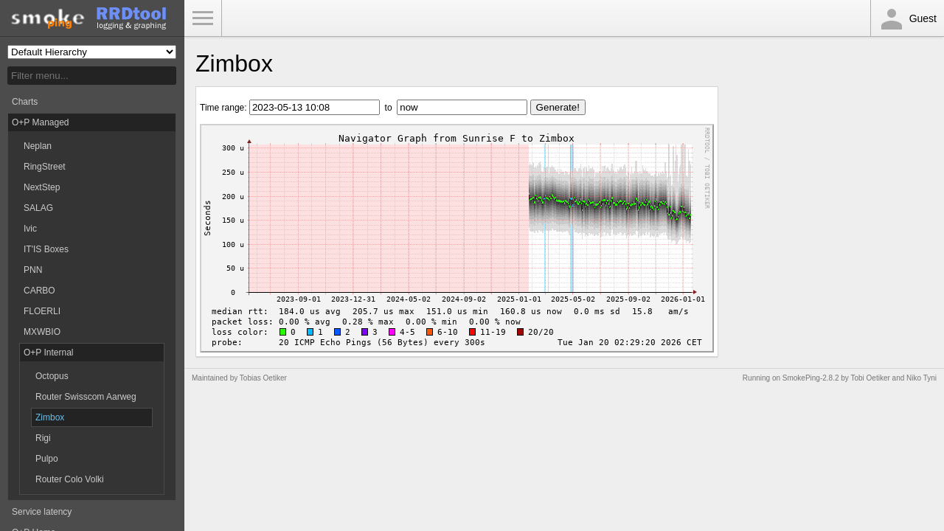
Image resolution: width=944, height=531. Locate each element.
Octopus (52, 376)
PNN (33, 270)
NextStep (42, 187)
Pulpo (46, 459)
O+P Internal (49, 352)
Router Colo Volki (69, 479)
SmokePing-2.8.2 (810, 378)
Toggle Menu (202, 18)
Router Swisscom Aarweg (85, 397)
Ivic (30, 228)
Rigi (43, 438)
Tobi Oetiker (869, 378)
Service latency (42, 512)
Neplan (38, 146)
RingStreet (45, 167)
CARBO (39, 290)
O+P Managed (40, 122)
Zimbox (49, 417)
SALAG (38, 208)
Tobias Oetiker (263, 378)
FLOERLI (42, 311)
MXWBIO (42, 332)
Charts (25, 102)
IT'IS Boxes (46, 249)
